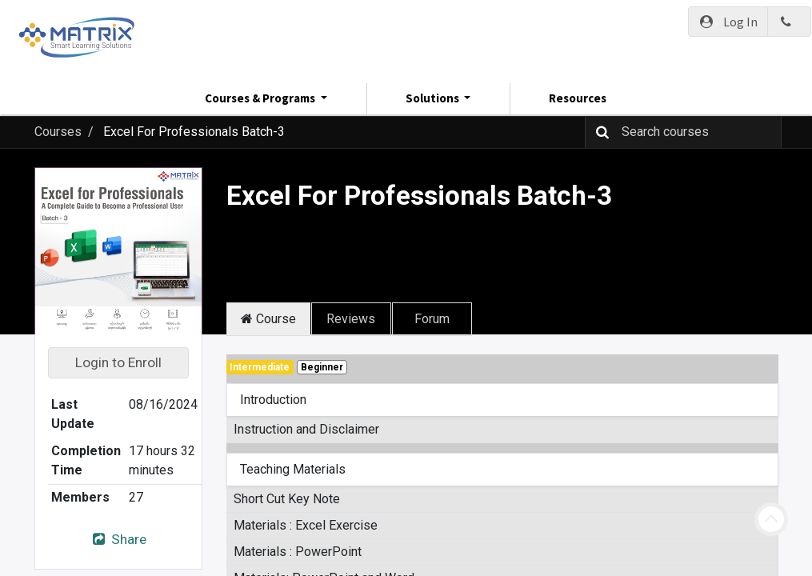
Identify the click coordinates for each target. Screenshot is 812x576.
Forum (432, 318)
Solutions (434, 98)
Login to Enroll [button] (118, 362)
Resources (577, 98)
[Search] (599, 133)
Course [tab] (268, 318)
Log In (728, 22)
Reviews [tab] (350, 318)
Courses (58, 131)
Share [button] (118, 539)
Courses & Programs (261, 98)
